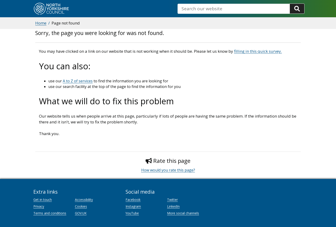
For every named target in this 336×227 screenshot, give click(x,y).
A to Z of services (78, 81)
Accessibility (84, 199)
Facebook (133, 199)
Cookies (81, 206)
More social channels (183, 213)
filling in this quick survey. (258, 51)
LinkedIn (173, 206)
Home (40, 23)
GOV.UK (81, 213)
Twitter (172, 199)
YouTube (132, 213)
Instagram (133, 206)
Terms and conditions (49, 213)
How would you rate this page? (168, 170)
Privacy (38, 206)
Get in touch (42, 199)
